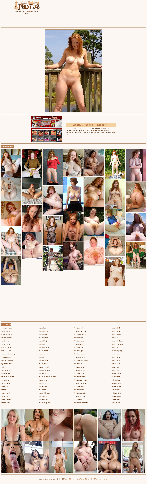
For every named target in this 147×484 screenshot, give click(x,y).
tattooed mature (116, 396)
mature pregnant (80, 383)
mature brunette (43, 347)
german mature (6, 364)
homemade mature (7, 377)
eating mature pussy (8, 354)
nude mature (115, 377)
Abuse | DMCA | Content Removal (75, 479)
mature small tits (116, 334)
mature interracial (80, 334)
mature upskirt (116, 354)
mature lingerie (79, 357)
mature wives (115, 367)
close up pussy (6, 351)
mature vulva (115, 360)
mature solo (115, 338)
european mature (7, 360)
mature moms (79, 367)
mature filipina (43, 386)
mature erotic (42, 380)
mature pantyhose (80, 380)
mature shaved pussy (81, 403)
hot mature (5, 380)
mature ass (5, 396)
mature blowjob (43, 341)
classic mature (6, 347)
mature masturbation (81, 360)
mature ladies (79, 341)
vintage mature (116, 399)
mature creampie (43, 367)
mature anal (5, 393)
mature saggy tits (80, 393)
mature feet (42, 383)
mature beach (42, 328)
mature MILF (78, 364)
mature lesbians (79, 354)
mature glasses (43, 396)
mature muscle (79, 370)
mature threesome (117, 344)
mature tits (115, 347)
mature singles (116, 328)
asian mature (5, 331)
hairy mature (5, 373)
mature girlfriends (44, 393)
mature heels (79, 328)
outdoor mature (116, 383)
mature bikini (42, 334)
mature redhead (79, 390)
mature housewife (80, 331)
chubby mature (6, 344)
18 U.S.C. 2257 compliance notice (97, 479)
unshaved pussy (116, 351)
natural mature (116, 373)
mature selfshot (79, 396)
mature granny (43, 399)
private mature (116, 386)
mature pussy (79, 386)
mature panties (79, 377)
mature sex (78, 399)
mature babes (6, 399)
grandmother (5, 370)
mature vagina (116, 357)
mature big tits (43, 331)
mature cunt (42, 373)
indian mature (6, 383)
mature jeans (79, 338)
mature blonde (43, 338)
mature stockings (117, 341)
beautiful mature (6, 334)
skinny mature (116, 393)
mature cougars (43, 360)
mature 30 (4, 386)
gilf (2, 367)
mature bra (42, 344)
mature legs (78, 351)
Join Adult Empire (90, 125)
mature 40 (4, 390)
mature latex (78, 344)
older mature (115, 380)
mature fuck (42, 390)
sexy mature (115, 390)
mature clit (41, 357)
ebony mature (6, 357)
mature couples (43, 364)
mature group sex (44, 403)
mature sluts (115, 331)
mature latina (79, 347)
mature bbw (5, 403)
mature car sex (43, 354)
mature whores (116, 364)
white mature (115, 403)
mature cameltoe (43, 351)
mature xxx (115, 370)
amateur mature (6, 328)
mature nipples (79, 373)
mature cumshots (44, 370)
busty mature (5, 341)
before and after (6, 338)
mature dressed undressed (47, 377)
